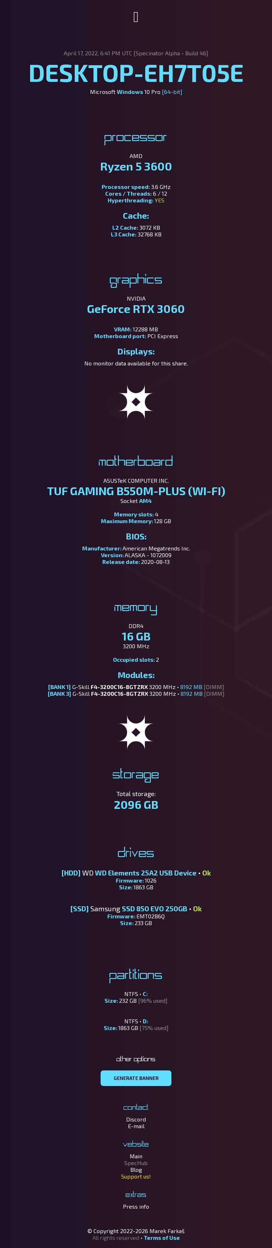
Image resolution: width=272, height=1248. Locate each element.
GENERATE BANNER (136, 1078)
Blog (136, 1169)
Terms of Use (162, 1237)
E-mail (136, 1126)
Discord (136, 1119)
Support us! (136, 1176)
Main (136, 1156)
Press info (136, 1206)
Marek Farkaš (167, 1230)
